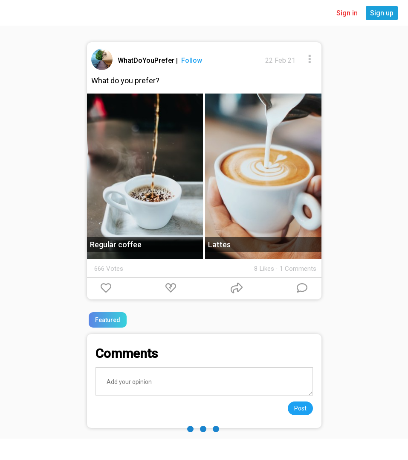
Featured (107, 319)
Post (300, 408)
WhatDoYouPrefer (147, 60)
